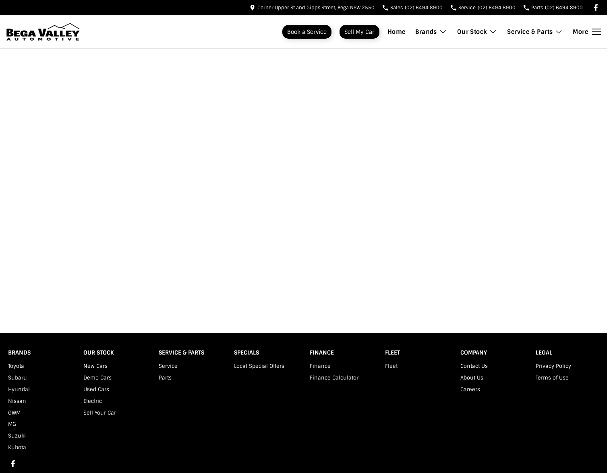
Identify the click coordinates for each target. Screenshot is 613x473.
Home (396, 32)
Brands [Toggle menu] (431, 32)
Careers (470, 389)
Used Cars (96, 389)
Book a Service (307, 31)
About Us (471, 377)
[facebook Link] (596, 7)
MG (12, 424)
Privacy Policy (553, 366)
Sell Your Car (99, 412)
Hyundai (19, 389)
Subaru (17, 377)
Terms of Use (552, 377)
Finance (320, 366)
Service (168, 366)
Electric (92, 401)
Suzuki (17, 435)
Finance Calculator (334, 377)
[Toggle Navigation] (587, 32)
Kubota (17, 447)
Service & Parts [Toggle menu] (535, 32)
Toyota (16, 366)
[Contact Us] (312, 7)
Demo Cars (97, 377)
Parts (165, 377)
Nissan (17, 401)
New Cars (95, 366)
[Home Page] (43, 32)
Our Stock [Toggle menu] (477, 32)
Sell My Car (359, 31)
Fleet (391, 366)
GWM (14, 412)
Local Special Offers (259, 366)
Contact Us (474, 366)
